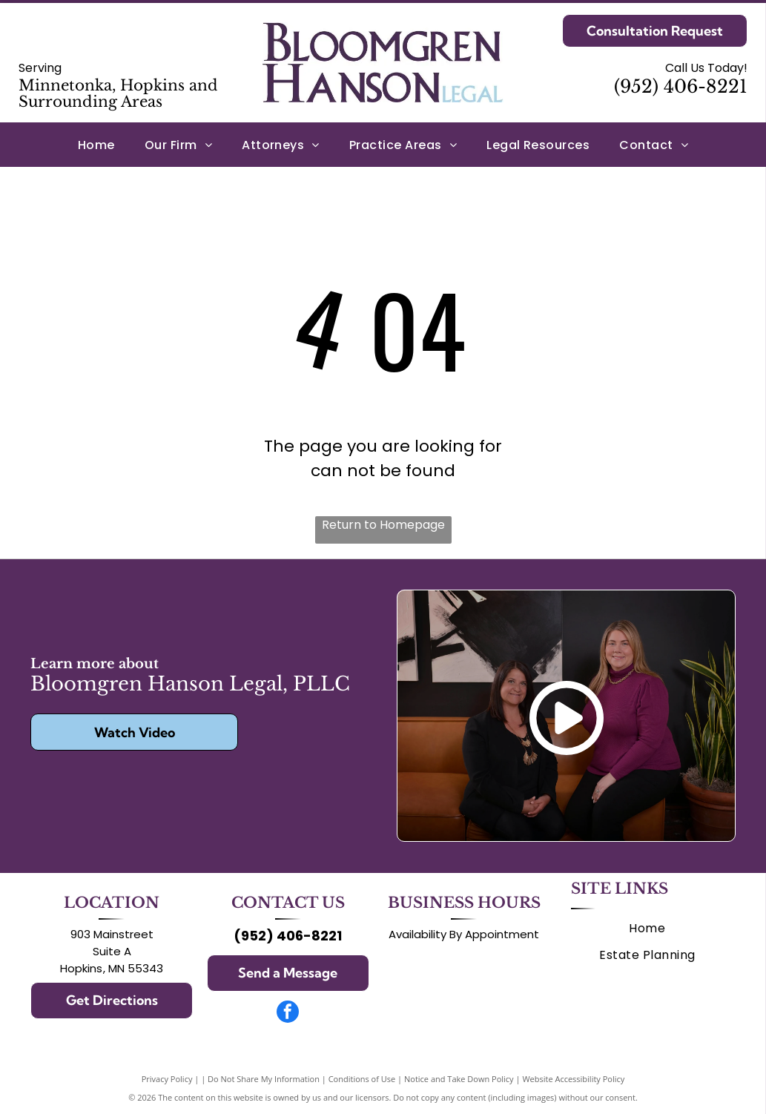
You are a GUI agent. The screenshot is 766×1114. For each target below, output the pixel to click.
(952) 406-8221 (680, 86)
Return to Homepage (383, 524)
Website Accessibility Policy (573, 1078)
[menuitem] (96, 144)
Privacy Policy (167, 1078)
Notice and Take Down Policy (459, 1078)
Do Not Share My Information (264, 1078)
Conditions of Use (362, 1078)
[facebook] (288, 1013)
